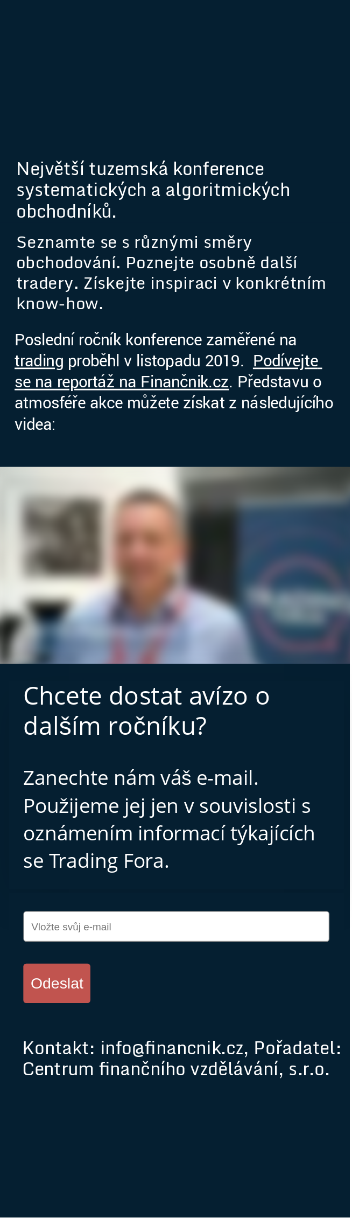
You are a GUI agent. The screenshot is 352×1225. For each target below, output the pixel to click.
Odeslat (57, 983)
